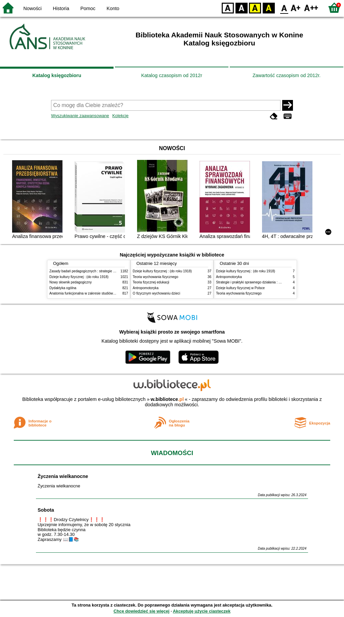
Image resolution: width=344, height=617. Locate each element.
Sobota (46, 510)
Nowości (33, 8)
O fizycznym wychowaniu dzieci (156, 293)
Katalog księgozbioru (56, 75)
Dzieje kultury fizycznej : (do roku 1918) (79, 277)
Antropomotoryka (146, 288)
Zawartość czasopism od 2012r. (286, 75)
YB (254, 7)
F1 (296, 7)
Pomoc (87, 8)
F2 (311, 7)
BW (241, 7)
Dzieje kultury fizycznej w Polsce (240, 288)
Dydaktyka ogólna (62, 288)
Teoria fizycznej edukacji (151, 282)
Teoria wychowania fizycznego (155, 277)
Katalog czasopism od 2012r (171, 75)
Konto (112, 8)
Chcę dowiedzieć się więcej (141, 611)
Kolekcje (120, 115)
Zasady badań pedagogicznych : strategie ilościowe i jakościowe (97, 271)
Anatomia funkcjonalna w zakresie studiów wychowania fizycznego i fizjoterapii (108, 293)
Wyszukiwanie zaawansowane (80, 115)
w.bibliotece (167, 399)
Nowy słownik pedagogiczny (70, 282)
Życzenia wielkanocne (63, 476)
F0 (284, 7)
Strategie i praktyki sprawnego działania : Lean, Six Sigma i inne (264, 282)
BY (268, 7)
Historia (61, 8)
